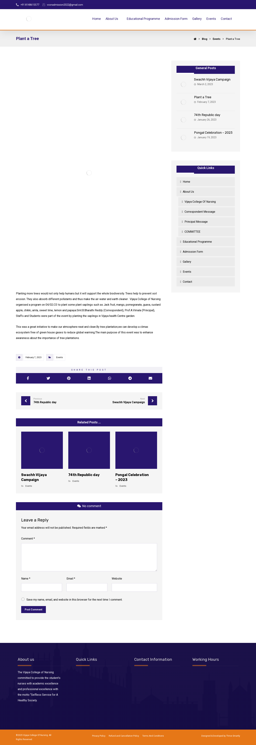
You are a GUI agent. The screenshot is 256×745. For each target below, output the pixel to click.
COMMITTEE (192, 231)
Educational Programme (197, 241)
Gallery (187, 261)
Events (59, 357)
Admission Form (193, 251)
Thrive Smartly (233, 736)
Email (71, 578)
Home (186, 181)
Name (25, 578)
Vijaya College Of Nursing (200, 201)
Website (117, 578)
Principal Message (196, 221)
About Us (188, 191)
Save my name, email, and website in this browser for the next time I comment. (74, 599)
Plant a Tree (202, 97)
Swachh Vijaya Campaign (212, 79)
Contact (187, 281)
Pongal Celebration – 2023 (213, 133)
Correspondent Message (200, 211)
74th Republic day (207, 115)
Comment (28, 538)
